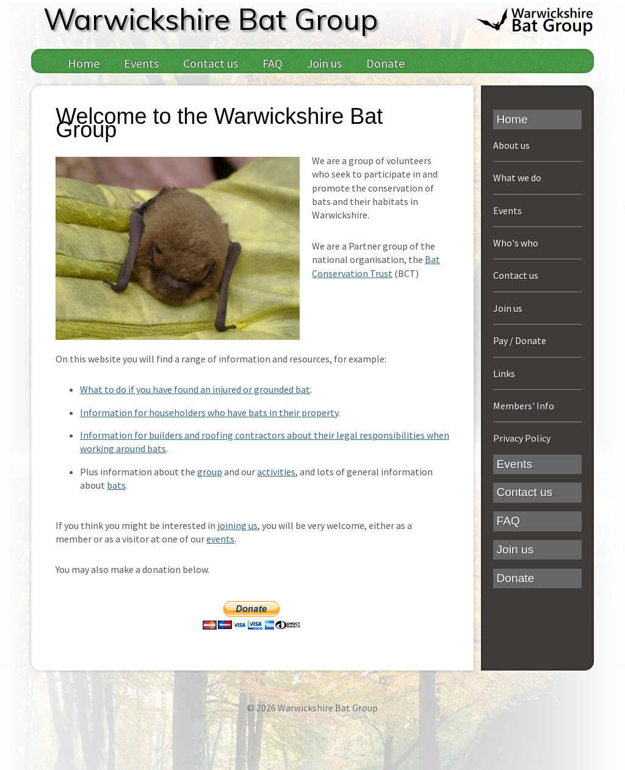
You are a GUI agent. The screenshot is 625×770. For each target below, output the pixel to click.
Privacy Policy (522, 438)
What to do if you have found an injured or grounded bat (195, 389)
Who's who (515, 243)
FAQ (272, 63)
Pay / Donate (519, 340)
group (209, 472)
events (220, 539)
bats (116, 485)
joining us (237, 525)
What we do (517, 177)
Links (504, 373)
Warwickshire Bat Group (210, 19)
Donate (385, 63)
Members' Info (523, 406)
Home (83, 63)
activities (276, 472)
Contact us (210, 63)
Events (141, 63)
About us (511, 145)
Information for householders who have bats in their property (209, 412)
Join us (324, 63)
